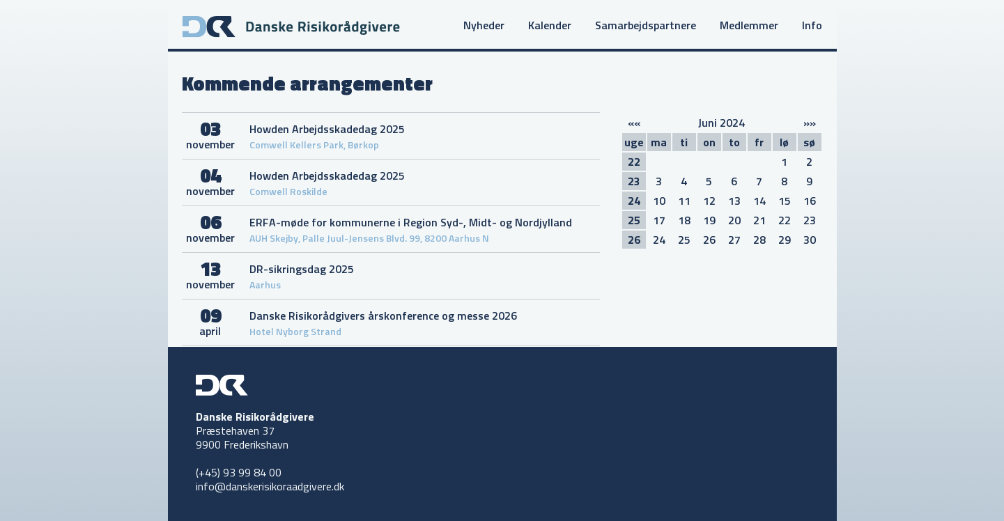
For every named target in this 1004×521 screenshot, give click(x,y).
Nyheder (483, 25)
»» (809, 122)
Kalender (549, 25)
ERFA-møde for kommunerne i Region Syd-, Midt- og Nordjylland (410, 222)
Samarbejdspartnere (645, 25)
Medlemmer (749, 25)
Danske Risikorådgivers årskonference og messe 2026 (383, 315)
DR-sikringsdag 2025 (301, 268)
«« (634, 122)
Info (812, 25)
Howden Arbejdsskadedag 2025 (327, 128)
